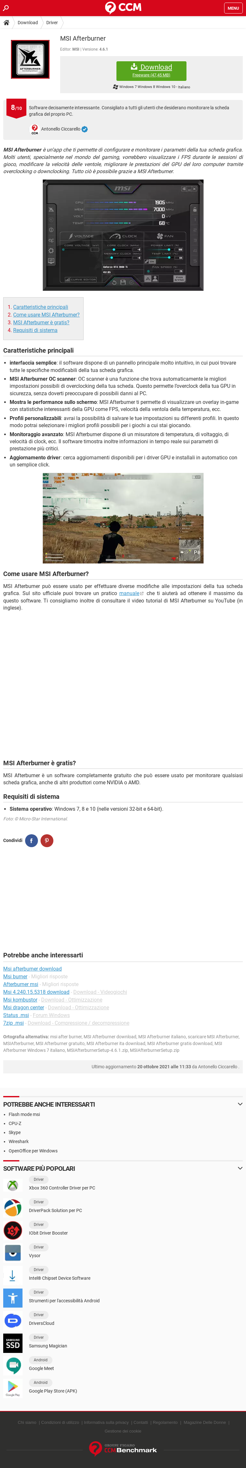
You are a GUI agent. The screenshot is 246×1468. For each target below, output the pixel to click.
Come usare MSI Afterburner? (46, 315)
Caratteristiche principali (40, 307)
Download (28, 22)
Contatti (140, 1422)
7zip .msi (13, 1023)
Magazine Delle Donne (205, 1422)
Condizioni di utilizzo (60, 1422)
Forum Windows (51, 1015)
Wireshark (19, 1141)
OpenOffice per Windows (33, 1150)
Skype (15, 1132)
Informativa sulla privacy (106, 1422)
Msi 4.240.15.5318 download (36, 992)
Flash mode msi (24, 1114)
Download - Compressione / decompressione (78, 1023)
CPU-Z (15, 1123)
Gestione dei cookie (123, 1431)
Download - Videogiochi (100, 992)
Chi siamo (27, 1422)
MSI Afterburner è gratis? (41, 322)
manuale (129, 593)
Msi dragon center (23, 1007)
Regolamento (165, 1422)
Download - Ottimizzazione (71, 1000)
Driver (52, 22)
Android (41, 1360)
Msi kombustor (20, 1000)
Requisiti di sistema (35, 330)
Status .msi (16, 1015)
